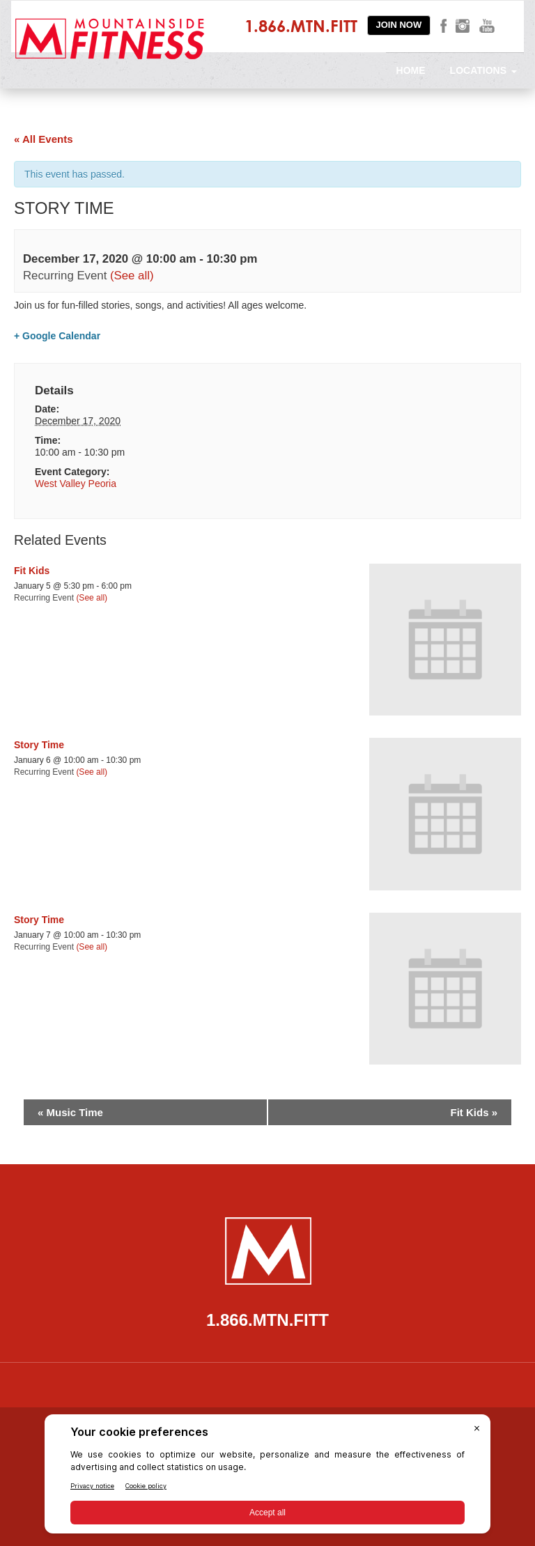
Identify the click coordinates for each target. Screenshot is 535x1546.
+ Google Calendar (57, 335)
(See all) (132, 275)
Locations (483, 70)
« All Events (43, 139)
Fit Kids (31, 570)
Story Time (39, 744)
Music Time (70, 1112)
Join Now (399, 25)
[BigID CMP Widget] (267, 1477)
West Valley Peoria (75, 483)
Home (411, 70)
